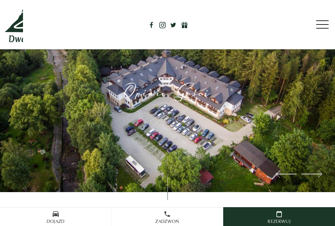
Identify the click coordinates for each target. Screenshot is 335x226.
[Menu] (323, 24)
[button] (286, 174)
